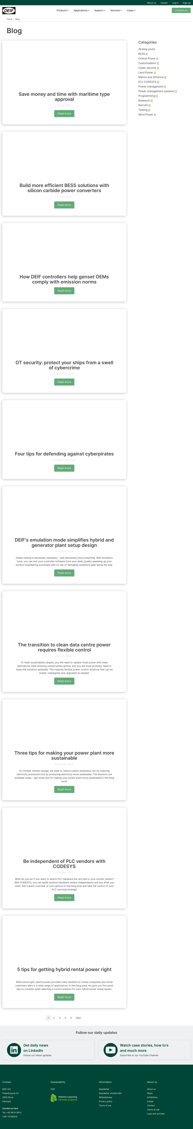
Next (78, 1018)
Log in (175, 2)
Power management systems (156, 91)
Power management (151, 86)
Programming (147, 95)
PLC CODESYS (147, 81)
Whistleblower (105, 1097)
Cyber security (147, 67)
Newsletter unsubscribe (110, 1093)
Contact (151, 1105)
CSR (53, 1089)
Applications (80, 10)
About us (151, 2)
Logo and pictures (156, 1113)
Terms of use (105, 1105)
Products (62, 10)
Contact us (181, 10)
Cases (130, 10)
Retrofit (143, 105)
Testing (143, 109)
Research (144, 100)
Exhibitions (152, 1097)
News (150, 1093)
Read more (64, 113)
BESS (142, 53)
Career (164, 2)
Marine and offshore (151, 77)
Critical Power (147, 58)
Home (9, 19)
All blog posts (146, 49)
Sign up (187, 2)
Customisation (147, 63)
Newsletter (104, 1089)
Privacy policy (105, 1101)
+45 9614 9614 (13, 1112)
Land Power (146, 72)
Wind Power (146, 114)
